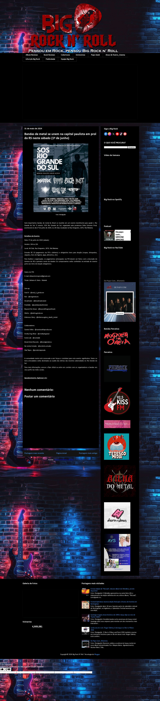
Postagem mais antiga (88, 453)
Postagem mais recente (34, 453)
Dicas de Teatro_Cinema (115, 55)
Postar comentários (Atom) (63, 460)
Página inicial (61, 453)
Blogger (97, 654)
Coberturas (65, 55)
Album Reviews (32, 55)
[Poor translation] (7, 669)
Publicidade (50, 59)
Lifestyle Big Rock (33, 59)
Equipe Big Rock (67, 59)
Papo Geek (95, 55)
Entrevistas (80, 55)
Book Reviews (49, 55)
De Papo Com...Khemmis (114, 281)
